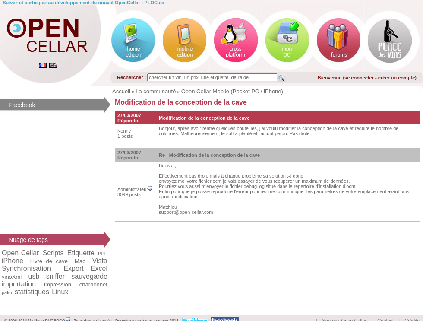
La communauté (156, 91)
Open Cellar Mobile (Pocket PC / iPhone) (232, 91)
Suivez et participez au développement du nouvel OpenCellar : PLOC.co (83, 2)
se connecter (359, 77)
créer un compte (396, 77)
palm (7, 292)
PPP (102, 253)
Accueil (121, 91)
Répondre (128, 120)
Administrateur (134, 189)
